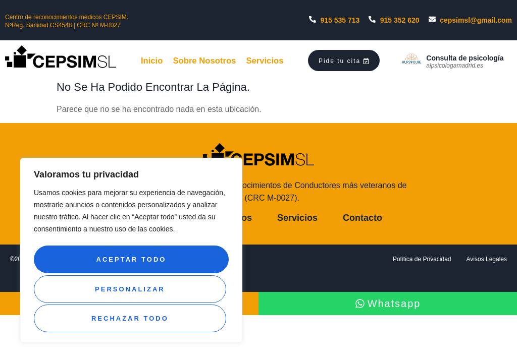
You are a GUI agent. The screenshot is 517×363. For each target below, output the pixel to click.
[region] (131, 253)
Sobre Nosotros (207, 60)
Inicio (151, 60)
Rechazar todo (129, 290)
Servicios (271, 60)
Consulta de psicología (464, 58)
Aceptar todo (131, 318)
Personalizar (129, 263)
